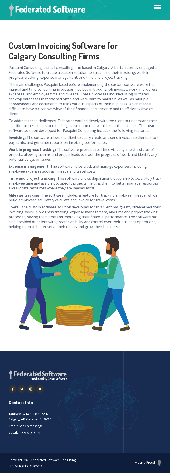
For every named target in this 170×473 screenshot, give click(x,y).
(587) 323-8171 (30, 432)
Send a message (31, 426)
